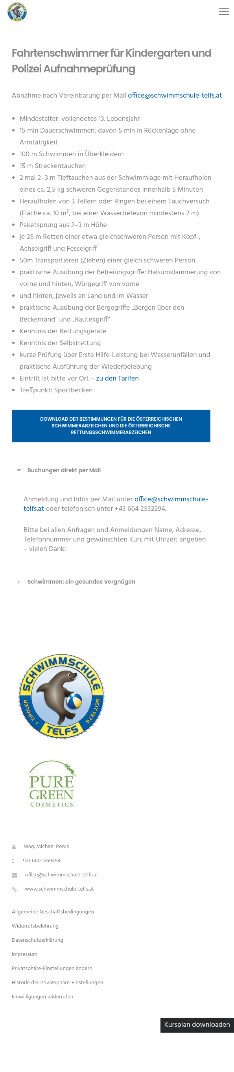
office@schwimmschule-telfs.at (175, 96)
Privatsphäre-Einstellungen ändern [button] (52, 968)
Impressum (24, 954)
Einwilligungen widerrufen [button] (43, 997)
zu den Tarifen (117, 378)
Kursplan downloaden (197, 1025)
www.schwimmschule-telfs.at (59, 889)
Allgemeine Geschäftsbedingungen (53, 912)
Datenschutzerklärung (37, 940)
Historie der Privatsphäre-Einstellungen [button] (57, 982)
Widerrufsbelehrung (35, 926)
